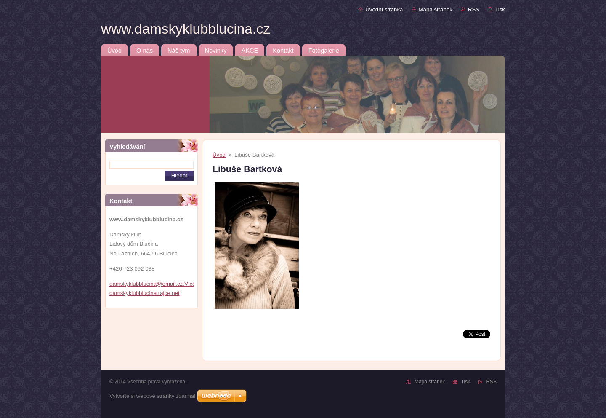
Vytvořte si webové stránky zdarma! (152, 396)
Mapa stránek (435, 9)
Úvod (219, 155)
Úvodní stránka (384, 9)
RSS (473, 9)
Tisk (500, 9)
